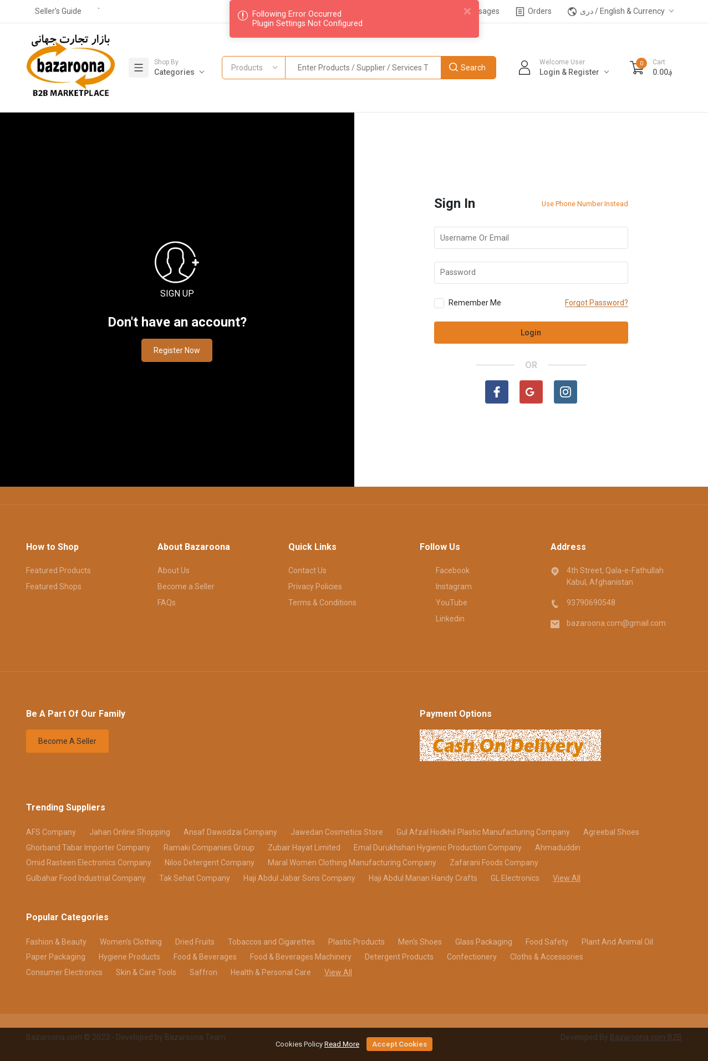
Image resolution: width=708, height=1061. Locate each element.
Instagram (446, 586)
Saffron (203, 972)
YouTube (443, 602)
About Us (173, 570)
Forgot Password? (596, 302)
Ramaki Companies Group (209, 847)
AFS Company (51, 832)
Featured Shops (54, 586)
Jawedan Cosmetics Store (337, 832)
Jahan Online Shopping (129, 832)
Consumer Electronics (64, 972)
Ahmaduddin (557, 847)
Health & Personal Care (271, 972)
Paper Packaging (55, 956)
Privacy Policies (315, 586)
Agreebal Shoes (611, 832)
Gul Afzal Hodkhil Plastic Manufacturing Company (483, 832)
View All (566, 878)
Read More (341, 1044)
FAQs (166, 602)
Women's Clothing (131, 941)
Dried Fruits (195, 941)
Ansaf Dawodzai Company (230, 832)
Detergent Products (399, 956)
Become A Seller (67, 741)
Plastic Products (356, 941)
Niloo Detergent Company (209, 862)
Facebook (445, 570)
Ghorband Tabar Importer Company (88, 847)
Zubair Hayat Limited (304, 847)
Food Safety (547, 941)
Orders (534, 11)
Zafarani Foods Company (494, 862)
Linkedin (442, 618)
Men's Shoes (420, 941)
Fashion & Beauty (56, 941)
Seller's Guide (58, 11)
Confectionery (472, 956)
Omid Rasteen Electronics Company (88, 862)
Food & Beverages (205, 956)
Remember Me (467, 303)
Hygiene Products (129, 956)
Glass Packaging (483, 941)
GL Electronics (515, 878)
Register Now (177, 350)
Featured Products (58, 570)
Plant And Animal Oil (617, 941)
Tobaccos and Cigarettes (271, 941)
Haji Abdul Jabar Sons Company (299, 878)
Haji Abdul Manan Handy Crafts (423, 878)
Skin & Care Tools (146, 972)
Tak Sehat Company (194, 878)
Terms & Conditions (322, 602)
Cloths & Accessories (546, 956)
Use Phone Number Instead (585, 204)
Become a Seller (186, 586)
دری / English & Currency (616, 11)
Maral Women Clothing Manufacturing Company (352, 862)
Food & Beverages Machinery (301, 956)
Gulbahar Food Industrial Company (86, 878)
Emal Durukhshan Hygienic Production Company (438, 847)
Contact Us (307, 570)
